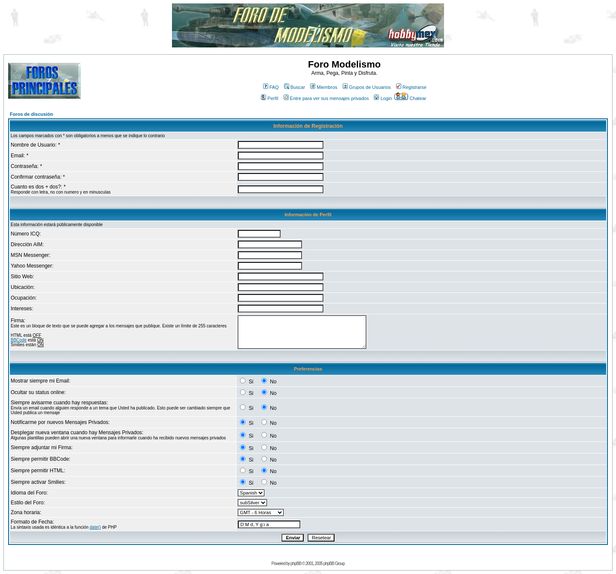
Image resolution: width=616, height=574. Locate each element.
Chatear (410, 98)
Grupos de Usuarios (367, 87)
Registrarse (411, 87)
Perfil (269, 98)
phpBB (295, 563)
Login (383, 98)
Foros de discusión (31, 114)
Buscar (294, 87)
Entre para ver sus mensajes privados (326, 98)
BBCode (19, 340)
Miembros (323, 87)
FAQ (271, 87)
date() (95, 527)
